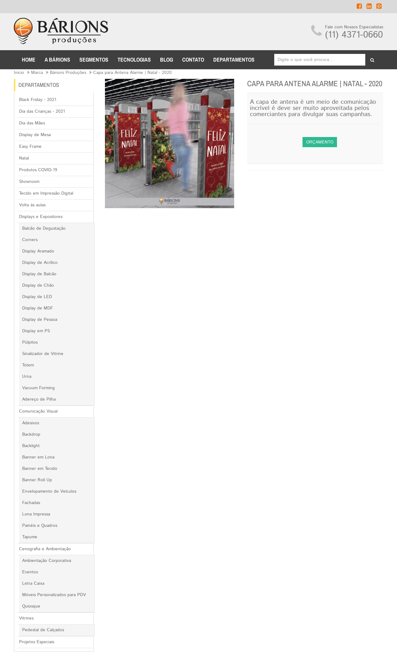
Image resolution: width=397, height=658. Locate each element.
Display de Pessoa (39, 320)
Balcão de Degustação (44, 228)
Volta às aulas (32, 205)
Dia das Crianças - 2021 (42, 111)
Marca (37, 73)
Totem (28, 365)
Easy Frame (30, 146)
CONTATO (193, 59)
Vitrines (26, 618)
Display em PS (36, 331)
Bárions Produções (68, 73)
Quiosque (31, 606)
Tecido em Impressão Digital (46, 193)
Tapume (29, 537)
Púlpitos (30, 342)
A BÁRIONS (57, 59)
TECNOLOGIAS (134, 59)
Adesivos (30, 423)
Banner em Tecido (39, 469)
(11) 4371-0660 (354, 35)
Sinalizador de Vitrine (42, 354)
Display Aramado (38, 251)
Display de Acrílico (40, 263)
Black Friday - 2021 (37, 100)
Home (28, 59)
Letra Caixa (33, 583)
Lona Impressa (36, 514)
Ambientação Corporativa (46, 561)
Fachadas (31, 503)
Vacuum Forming (38, 388)
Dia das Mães (32, 123)
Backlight (31, 446)
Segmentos (93, 59)
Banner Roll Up (37, 480)
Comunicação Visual (38, 411)
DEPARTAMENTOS (234, 59)
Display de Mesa (35, 135)
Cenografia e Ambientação (45, 549)
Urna (26, 376)
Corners (30, 240)
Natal (24, 158)
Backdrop (31, 434)
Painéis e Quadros (39, 526)
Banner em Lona (38, 457)
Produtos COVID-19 (38, 170)
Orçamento (319, 142)
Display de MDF (37, 308)
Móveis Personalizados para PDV (54, 595)
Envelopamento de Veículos (49, 491)
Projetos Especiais (36, 642)
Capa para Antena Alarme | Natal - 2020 (132, 73)
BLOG (166, 59)
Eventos (30, 572)
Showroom (29, 182)
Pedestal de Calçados (43, 630)
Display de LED (37, 297)
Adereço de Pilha (39, 399)
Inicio (19, 73)
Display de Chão (38, 285)
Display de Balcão (39, 274)
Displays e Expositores (40, 217)
